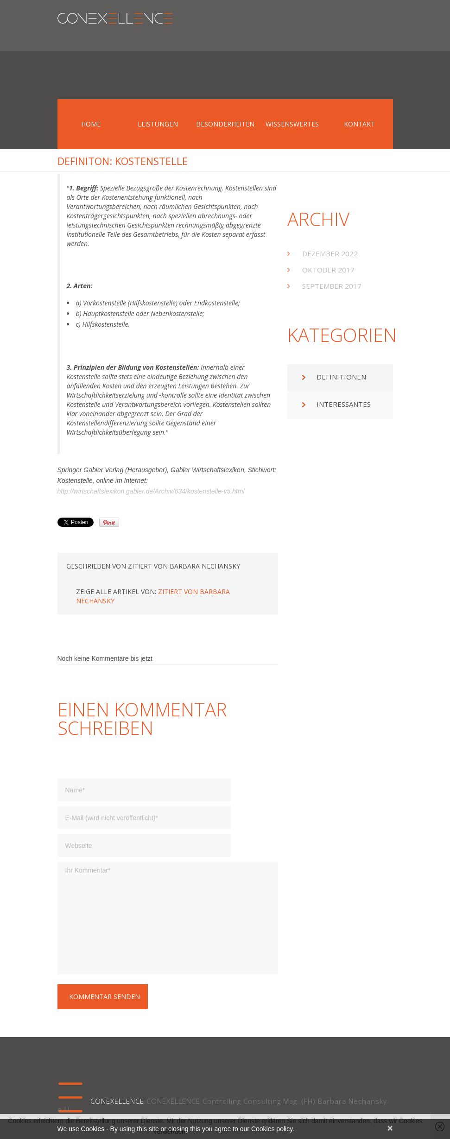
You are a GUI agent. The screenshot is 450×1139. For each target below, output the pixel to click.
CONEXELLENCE (117, 1101)
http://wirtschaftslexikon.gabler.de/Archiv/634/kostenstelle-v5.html (151, 491)
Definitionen (341, 376)
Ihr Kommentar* (167, 918)
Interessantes (344, 404)
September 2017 (331, 286)
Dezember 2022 (330, 253)
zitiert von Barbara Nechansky (184, 566)
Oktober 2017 (328, 269)
